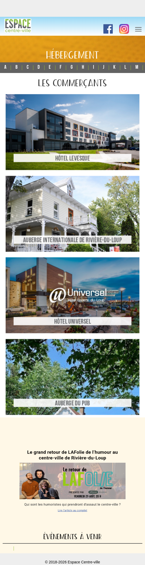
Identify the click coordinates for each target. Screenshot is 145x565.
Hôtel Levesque (72, 160)
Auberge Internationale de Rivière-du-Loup (72, 240)
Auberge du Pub (72, 401)
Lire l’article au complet (72, 504)
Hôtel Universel (72, 321)
